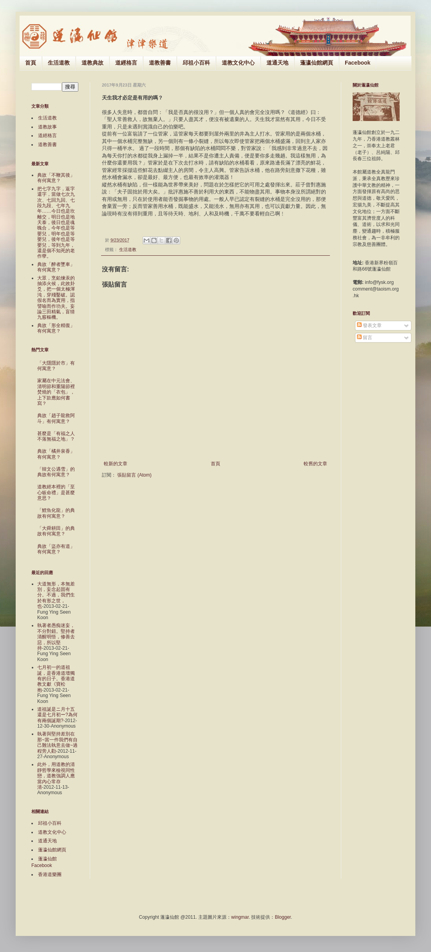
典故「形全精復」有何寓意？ (56, 328)
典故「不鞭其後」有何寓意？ (56, 177)
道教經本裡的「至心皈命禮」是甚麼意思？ (56, 492)
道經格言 (126, 63)
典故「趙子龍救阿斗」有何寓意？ (56, 418)
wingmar (240, 917)
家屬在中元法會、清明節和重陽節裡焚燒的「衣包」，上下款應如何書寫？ (56, 392)
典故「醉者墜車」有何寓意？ (56, 267)
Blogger (283, 917)
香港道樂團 (50, 874)
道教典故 (92, 63)
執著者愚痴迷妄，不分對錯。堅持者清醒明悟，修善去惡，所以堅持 (56, 637)
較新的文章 (115, 463)
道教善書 (160, 63)
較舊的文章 (315, 463)
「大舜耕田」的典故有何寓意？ (56, 531)
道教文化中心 (238, 63)
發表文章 (369, 325)
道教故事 (47, 127)
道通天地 (277, 63)
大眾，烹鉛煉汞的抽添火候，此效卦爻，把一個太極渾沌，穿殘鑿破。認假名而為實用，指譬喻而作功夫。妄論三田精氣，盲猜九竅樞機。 (56, 297)
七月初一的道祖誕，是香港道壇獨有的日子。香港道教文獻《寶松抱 (56, 679)
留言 (364, 337)
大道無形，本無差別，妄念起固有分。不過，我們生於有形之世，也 (56, 595)
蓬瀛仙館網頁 (316, 63)
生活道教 (59, 63)
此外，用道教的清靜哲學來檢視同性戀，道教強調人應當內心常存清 (56, 776)
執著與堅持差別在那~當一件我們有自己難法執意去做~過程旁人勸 (57, 742)
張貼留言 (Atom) (134, 475)
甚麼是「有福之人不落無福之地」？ (56, 436)
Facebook (357, 63)
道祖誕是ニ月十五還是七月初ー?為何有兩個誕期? (57, 714)
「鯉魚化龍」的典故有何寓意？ (56, 513)
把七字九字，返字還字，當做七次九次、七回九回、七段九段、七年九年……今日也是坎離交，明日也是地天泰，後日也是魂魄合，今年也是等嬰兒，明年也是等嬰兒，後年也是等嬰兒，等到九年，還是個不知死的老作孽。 (56, 222)
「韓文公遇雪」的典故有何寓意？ (56, 471)
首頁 (30, 63)
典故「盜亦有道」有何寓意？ (56, 549)
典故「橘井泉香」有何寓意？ (56, 453)
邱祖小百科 (196, 63)
